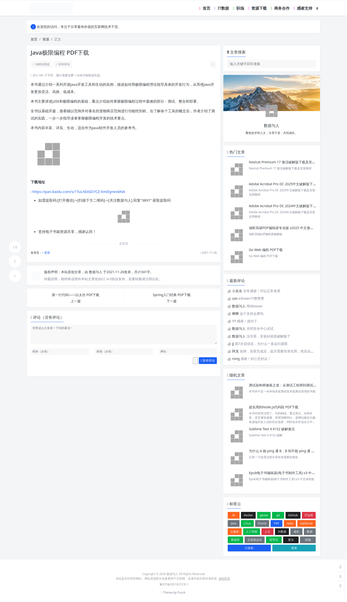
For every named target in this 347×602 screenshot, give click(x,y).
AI (233, 515)
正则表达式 (254, 540)
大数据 (282, 531)
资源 (45, 39)
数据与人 (96, 272)
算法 (291, 540)
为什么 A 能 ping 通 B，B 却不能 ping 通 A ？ (283, 451)
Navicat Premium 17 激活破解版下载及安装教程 (286, 162)
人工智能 (251, 531)
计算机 (249, 548)
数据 (310, 531)
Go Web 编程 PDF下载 (266, 249)
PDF (276, 523)
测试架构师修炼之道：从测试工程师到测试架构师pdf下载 (292, 385)
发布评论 (207, 360)
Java (233, 523)
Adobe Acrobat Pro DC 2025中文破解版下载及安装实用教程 (294, 184)
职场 (308, 540)
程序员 (273, 540)
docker (248, 515)
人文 (267, 531)
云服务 (234, 531)
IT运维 (309, 515)
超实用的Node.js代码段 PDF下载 (273, 407)
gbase (264, 515)
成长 (296, 531)
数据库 (235, 540)
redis (290, 523)
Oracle (262, 523)
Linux (247, 523)
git (278, 515)
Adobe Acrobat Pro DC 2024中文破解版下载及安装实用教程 (294, 206)
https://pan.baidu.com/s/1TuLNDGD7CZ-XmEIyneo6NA (78, 191)
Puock (181, 592)
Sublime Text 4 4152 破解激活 (272, 429)
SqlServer (306, 523)
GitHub (293, 515)
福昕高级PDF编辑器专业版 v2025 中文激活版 (283, 227)
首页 (34, 39)
